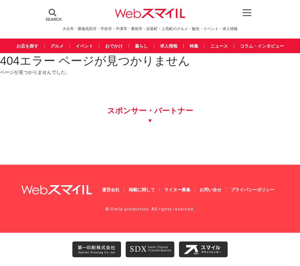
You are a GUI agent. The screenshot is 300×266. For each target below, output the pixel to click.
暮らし (141, 46)
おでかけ (114, 46)
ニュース (219, 46)
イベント (84, 46)
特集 (194, 46)
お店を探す (27, 46)
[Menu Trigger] (247, 12)
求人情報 (169, 46)
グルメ (57, 46)
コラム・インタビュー (262, 46)
